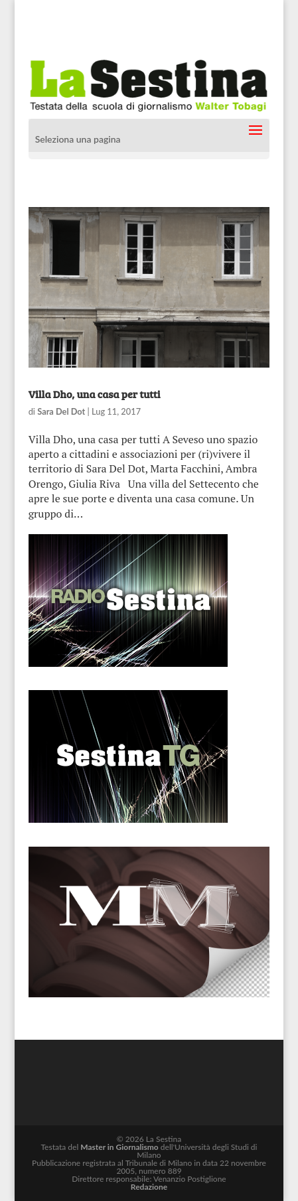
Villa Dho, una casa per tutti (95, 394)
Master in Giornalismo (119, 1147)
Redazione (149, 1187)
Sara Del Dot (61, 411)
